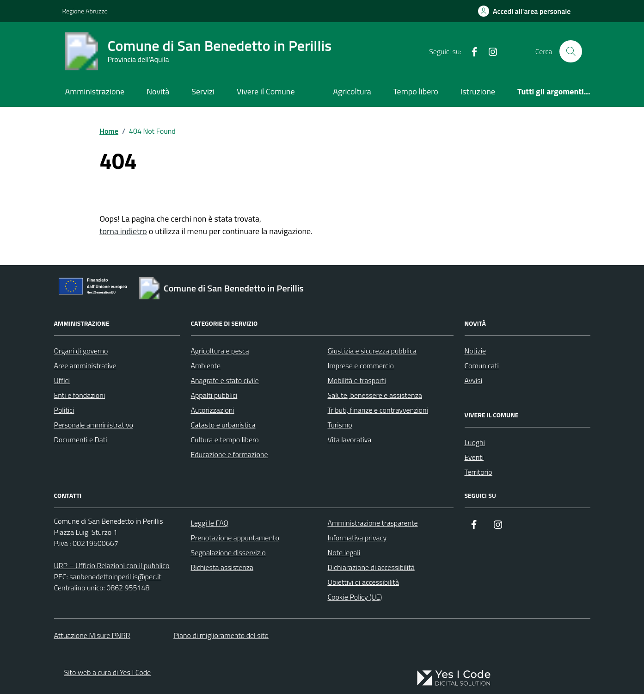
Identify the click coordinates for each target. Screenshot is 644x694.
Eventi (474, 457)
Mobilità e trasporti (357, 380)
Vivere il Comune (266, 91)
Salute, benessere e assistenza (375, 395)
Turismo (340, 424)
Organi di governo (81, 350)
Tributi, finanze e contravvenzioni (378, 409)
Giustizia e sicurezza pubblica (372, 350)
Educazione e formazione (229, 454)
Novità (158, 91)
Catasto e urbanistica (223, 424)
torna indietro (123, 231)
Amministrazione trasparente (372, 522)
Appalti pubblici (214, 395)
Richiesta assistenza (221, 567)
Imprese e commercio (361, 365)
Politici (64, 409)
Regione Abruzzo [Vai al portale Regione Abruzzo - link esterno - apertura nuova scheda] (85, 11)
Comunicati (482, 365)
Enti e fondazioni (79, 395)
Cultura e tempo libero (225, 439)
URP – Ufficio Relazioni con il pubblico (112, 565)
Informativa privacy (356, 537)
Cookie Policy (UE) (354, 596)
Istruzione (477, 91)
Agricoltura (352, 91)
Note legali (343, 552)
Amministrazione (94, 91)
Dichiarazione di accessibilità (370, 567)
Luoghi (475, 442)
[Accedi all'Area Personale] (524, 11)
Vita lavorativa (350, 439)
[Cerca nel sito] (570, 51)
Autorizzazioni (212, 409)
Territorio (478, 471)
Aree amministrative (85, 365)
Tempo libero (415, 91)
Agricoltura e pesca (220, 350)
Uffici (62, 380)
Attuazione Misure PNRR (92, 635)
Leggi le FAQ (209, 522)
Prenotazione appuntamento (234, 537)
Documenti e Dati (80, 439)
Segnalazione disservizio (227, 552)
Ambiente (206, 365)
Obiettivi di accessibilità (363, 582)
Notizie (475, 350)
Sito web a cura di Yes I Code (107, 672)
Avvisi (474, 380)
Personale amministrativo (94, 424)
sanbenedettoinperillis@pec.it (115, 576)
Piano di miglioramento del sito (221, 635)
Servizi (203, 91)
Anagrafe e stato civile (225, 380)
